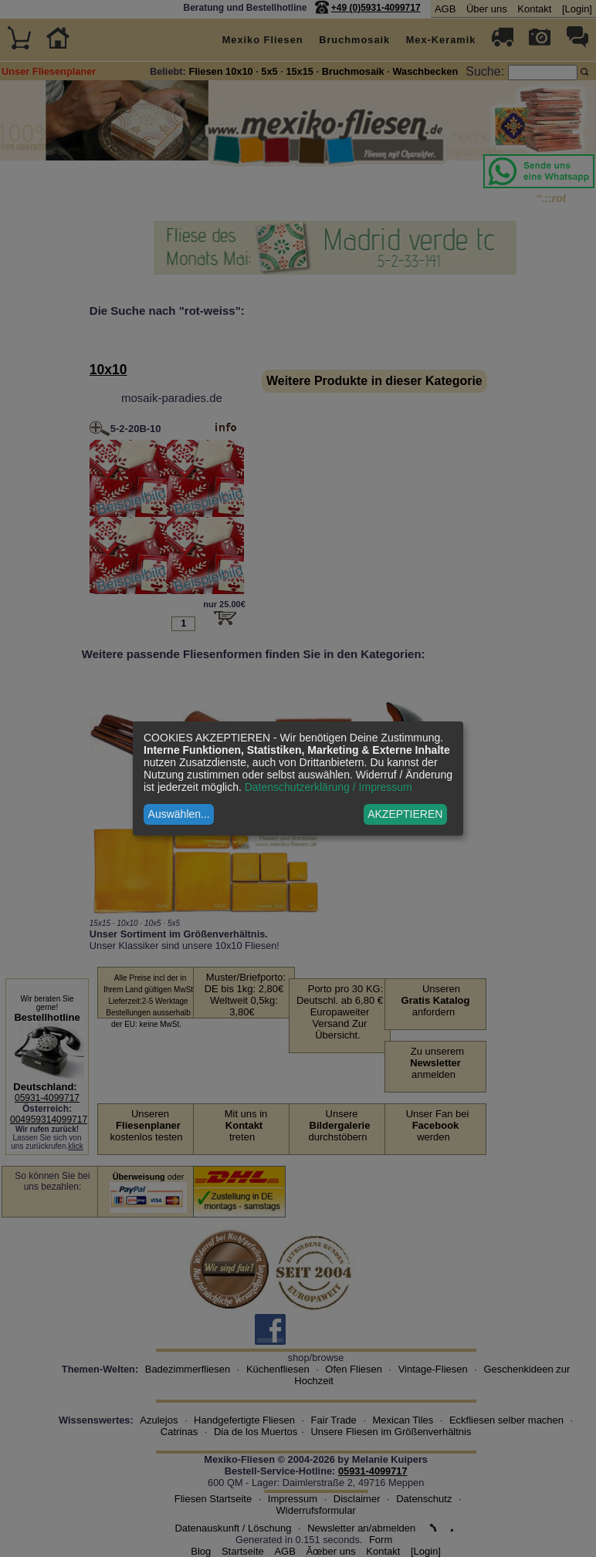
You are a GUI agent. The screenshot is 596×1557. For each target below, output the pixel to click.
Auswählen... (179, 814)
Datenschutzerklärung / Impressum (328, 787)
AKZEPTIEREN (404, 814)
